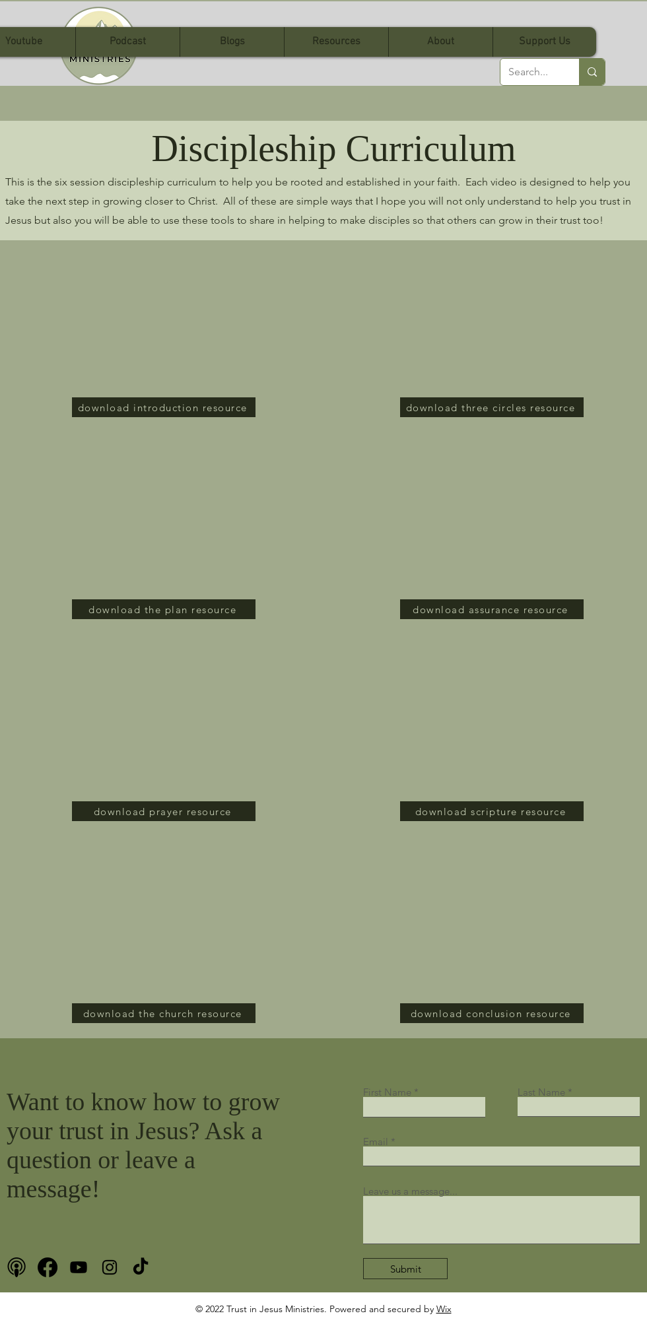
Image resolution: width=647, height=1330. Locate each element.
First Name (387, 1092)
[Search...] (529, 72)
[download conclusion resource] (492, 1013)
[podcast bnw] (16, 1267)
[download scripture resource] (492, 811)
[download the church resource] (163, 1013)
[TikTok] (141, 1267)
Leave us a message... (410, 1191)
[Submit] (405, 1268)
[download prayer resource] (163, 811)
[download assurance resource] (492, 609)
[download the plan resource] (163, 609)
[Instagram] (109, 1267)
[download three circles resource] (492, 407)
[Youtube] (78, 1267)
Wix (444, 1309)
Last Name (541, 1092)
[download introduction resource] (163, 407)
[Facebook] (47, 1267)
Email (375, 1142)
